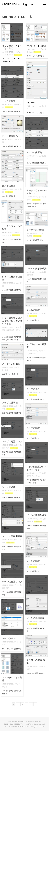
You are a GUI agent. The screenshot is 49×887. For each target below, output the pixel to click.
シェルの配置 (34, 308)
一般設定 (34, 350)
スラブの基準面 (10, 401)
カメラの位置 (9, 97)
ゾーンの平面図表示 (12, 533)
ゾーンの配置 (34, 558)
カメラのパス (33, 103)
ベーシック (18, 55)
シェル (39, 269)
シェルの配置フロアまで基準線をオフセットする (12, 320)
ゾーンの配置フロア (12, 579)
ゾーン (15, 486)
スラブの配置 (34, 426)
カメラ (41, 107)
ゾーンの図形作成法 (36, 513)
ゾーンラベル (9, 634)
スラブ (39, 389)
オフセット (37, 471)
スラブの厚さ (34, 387)
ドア (14, 680)
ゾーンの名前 (9, 484)
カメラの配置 (9, 182)
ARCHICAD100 (7, 52)
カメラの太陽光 (10, 135)
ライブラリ (9, 55)
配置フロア (11, 326)
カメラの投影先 (35, 149)
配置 (30, 52)
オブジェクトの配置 (36, 46)
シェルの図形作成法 (36, 267)
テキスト (40, 662)
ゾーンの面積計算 (36, 613)
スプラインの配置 (11, 362)
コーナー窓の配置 (36, 229)
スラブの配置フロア (12, 440)
